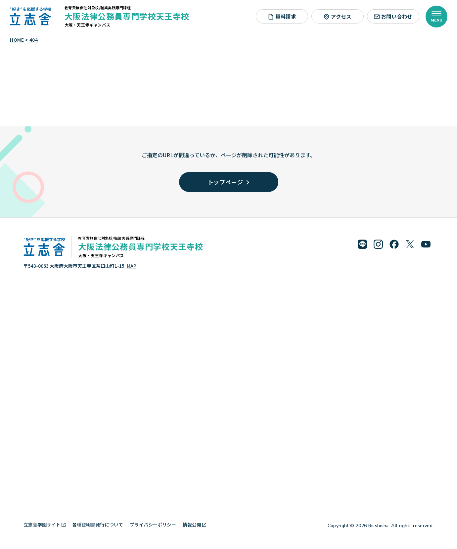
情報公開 (194, 524)
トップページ (229, 182)
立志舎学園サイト (44, 524)
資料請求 (282, 16)
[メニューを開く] (436, 16)
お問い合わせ (393, 16)
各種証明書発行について (97, 524)
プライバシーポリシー (153, 524)
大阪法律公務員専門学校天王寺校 (127, 16)
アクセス (337, 16)
